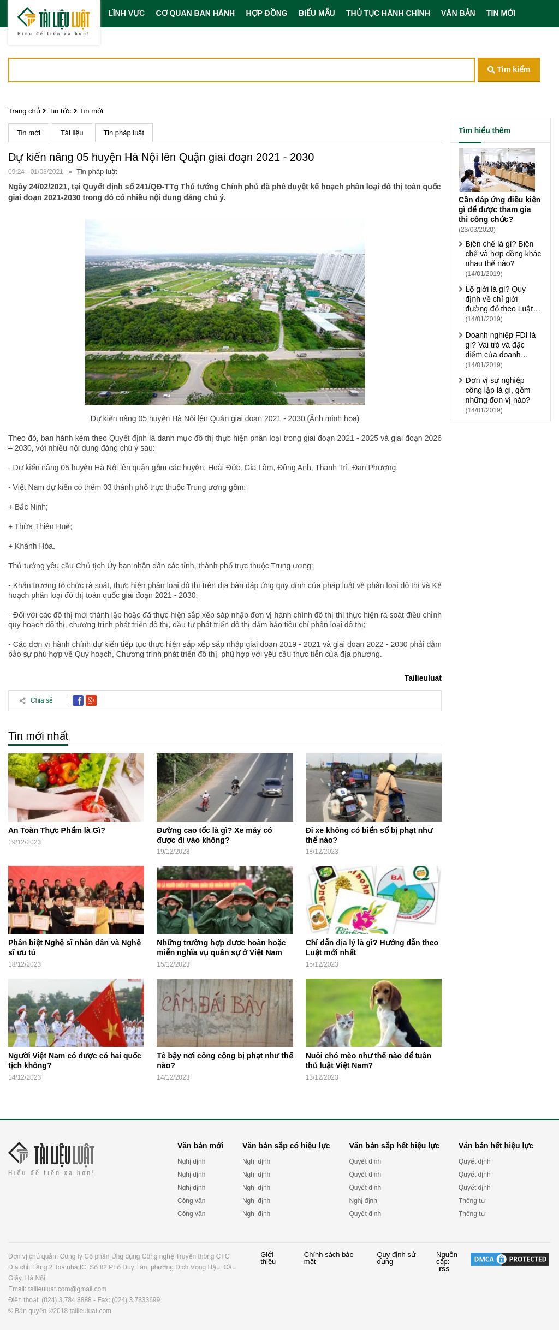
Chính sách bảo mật (329, 1258)
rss (444, 1268)
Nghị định (191, 1161)
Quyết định (365, 1161)
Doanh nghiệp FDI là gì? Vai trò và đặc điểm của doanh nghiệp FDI (501, 345)
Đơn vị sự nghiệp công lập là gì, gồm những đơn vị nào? (498, 390)
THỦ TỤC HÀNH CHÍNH (388, 13)
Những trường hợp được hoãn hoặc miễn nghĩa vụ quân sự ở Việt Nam (221, 947)
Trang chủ (24, 111)
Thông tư (472, 1201)
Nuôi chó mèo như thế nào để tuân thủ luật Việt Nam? (368, 1060)
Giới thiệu (268, 1258)
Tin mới (91, 111)
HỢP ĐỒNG (266, 13)
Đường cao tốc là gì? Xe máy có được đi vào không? (214, 835)
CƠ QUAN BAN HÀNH (195, 13)
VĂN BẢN (458, 13)
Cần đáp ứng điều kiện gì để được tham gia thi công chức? (499, 209)
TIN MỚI (500, 13)
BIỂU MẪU (317, 13)
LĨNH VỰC (126, 13)
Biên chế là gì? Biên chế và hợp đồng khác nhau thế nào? (504, 253)
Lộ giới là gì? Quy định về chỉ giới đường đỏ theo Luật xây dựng (499, 299)
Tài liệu (72, 133)
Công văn (191, 1201)
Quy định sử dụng (396, 1258)
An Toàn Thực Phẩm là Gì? (56, 830)
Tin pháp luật (124, 133)
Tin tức (60, 111)
